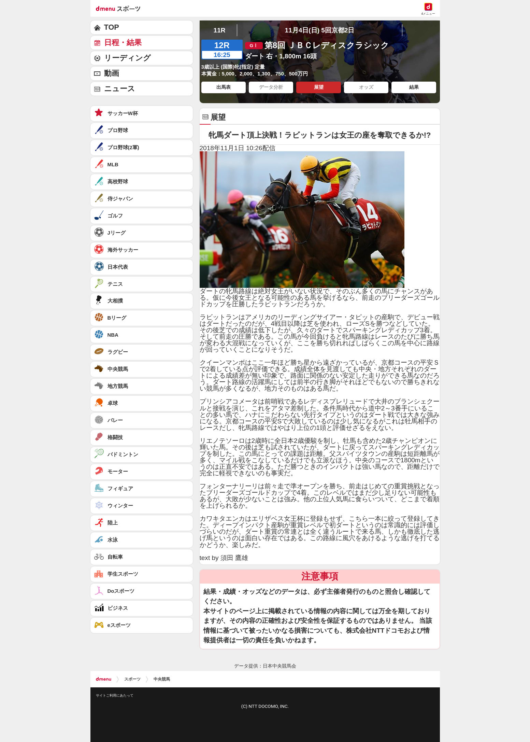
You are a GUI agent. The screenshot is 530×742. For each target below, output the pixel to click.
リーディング (127, 58)
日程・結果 (123, 42)
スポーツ (132, 679)
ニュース (119, 88)
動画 (111, 73)
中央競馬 (162, 679)
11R (220, 30)
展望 (319, 87)
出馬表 (223, 87)
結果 (414, 87)
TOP (111, 27)
